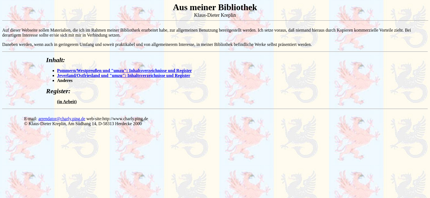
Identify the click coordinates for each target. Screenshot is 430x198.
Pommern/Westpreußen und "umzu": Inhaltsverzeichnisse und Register (124, 70)
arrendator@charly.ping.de (61, 118)
